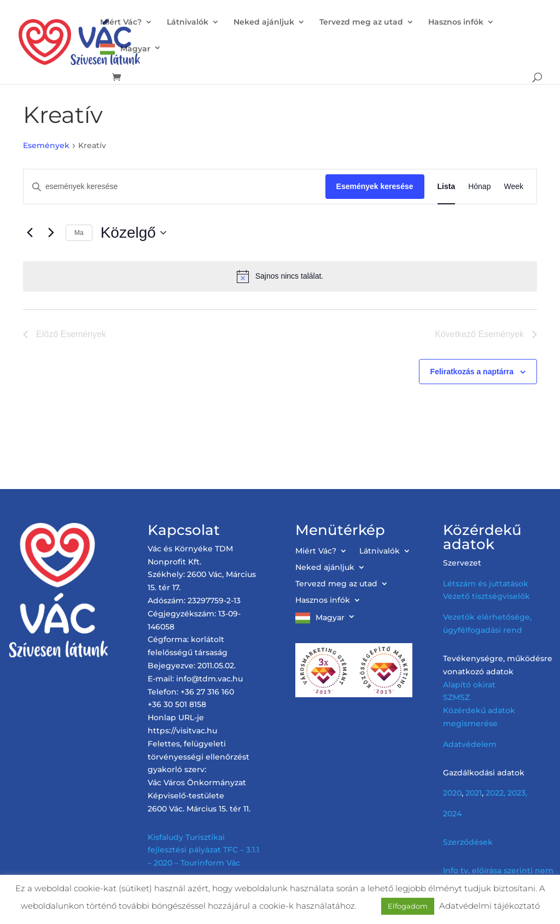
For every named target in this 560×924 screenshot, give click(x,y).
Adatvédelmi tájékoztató (489, 906)
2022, (495, 793)
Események (46, 145)
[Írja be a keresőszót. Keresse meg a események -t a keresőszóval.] (174, 186)
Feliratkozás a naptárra (472, 371)
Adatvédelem (470, 744)
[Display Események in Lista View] (447, 186)
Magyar (135, 49)
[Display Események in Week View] (513, 186)
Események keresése (374, 186)
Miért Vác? (121, 22)
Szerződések (468, 842)
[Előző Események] (29, 232)
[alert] (280, 276)
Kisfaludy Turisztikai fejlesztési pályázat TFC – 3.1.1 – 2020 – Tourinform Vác (203, 850)
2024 (452, 814)
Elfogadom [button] (408, 906)
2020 (452, 793)
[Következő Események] (50, 232)
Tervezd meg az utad (361, 22)
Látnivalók (187, 22)
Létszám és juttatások (485, 583)
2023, (517, 793)
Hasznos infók (455, 22)
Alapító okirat (469, 685)
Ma (79, 233)
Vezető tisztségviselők (486, 596)
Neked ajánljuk (264, 22)
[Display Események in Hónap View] (479, 186)
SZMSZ (456, 697)
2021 (473, 793)
